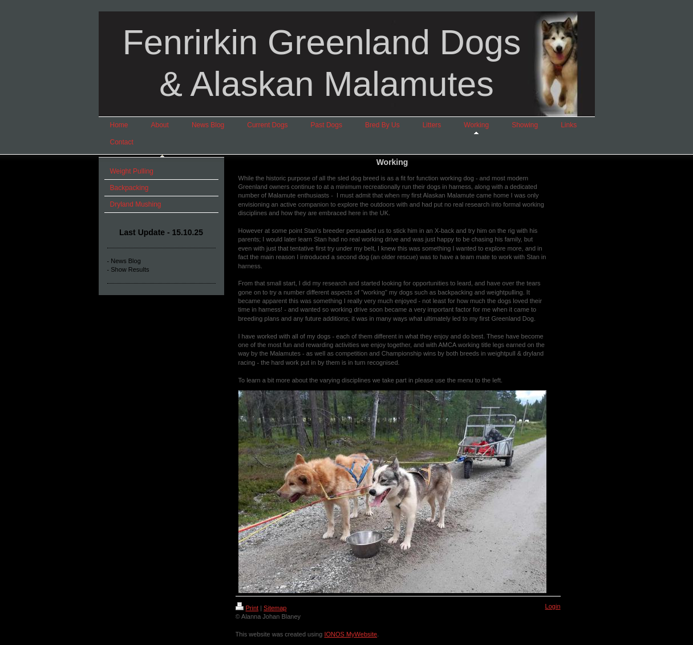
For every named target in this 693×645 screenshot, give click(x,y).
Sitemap (275, 607)
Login (553, 606)
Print (247, 607)
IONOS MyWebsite (350, 634)
